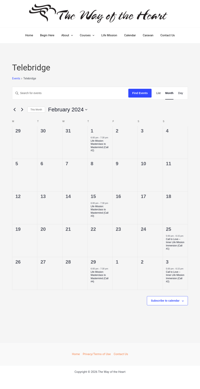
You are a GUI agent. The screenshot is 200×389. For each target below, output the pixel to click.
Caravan (145, 35)
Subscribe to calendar (165, 300)
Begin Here (50, 35)
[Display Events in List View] (158, 93)
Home (33, 35)
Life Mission (109, 35)
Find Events (140, 93)
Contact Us (163, 35)
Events (16, 78)
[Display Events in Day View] (180, 93)
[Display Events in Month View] (169, 93)
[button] (73, 35)
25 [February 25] (168, 229)
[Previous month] (14, 109)
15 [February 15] (93, 196)
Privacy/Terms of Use (97, 354)
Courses (87, 35)
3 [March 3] (167, 262)
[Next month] (22, 109)
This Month (36, 109)
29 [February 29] (93, 262)
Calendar (128, 35)
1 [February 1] (92, 130)
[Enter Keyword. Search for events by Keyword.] (70, 93)
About (69, 35)
